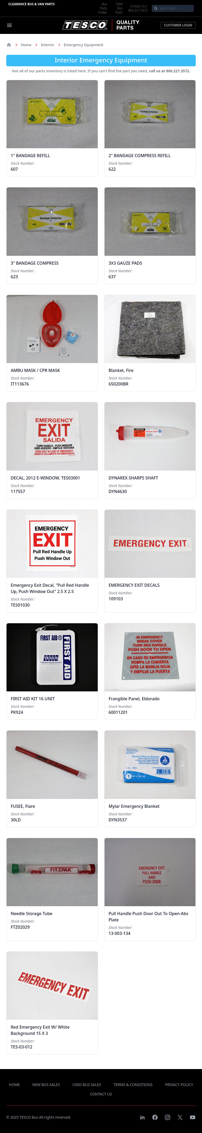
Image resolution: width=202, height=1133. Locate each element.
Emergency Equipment (83, 44)
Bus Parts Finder (102, 8)
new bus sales (46, 1084)
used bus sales (86, 1084)
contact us (101, 1094)
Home (26, 44)
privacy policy (179, 1084)
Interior (47, 44)
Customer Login (178, 25)
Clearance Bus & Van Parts (31, 4)
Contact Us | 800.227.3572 (138, 8)
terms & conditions (133, 1084)
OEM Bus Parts (119, 8)
